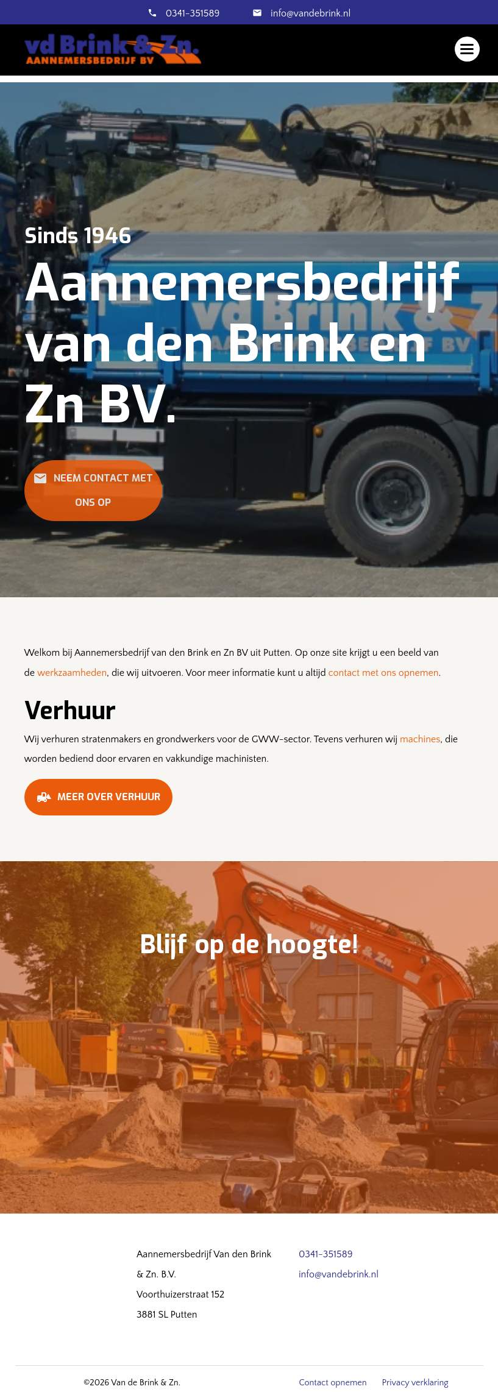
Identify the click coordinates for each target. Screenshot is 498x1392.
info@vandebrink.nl (309, 13)
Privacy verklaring (415, 1383)
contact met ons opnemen (384, 672)
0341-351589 (192, 13)
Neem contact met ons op (93, 490)
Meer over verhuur (98, 801)
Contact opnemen (332, 1383)
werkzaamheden (72, 672)
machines (420, 739)
